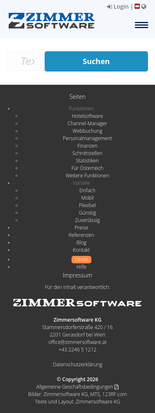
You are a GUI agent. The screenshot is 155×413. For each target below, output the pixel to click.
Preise (81, 227)
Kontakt (81, 249)
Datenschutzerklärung (77, 364)
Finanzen (87, 145)
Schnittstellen (87, 153)
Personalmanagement (87, 138)
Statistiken (87, 160)
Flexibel (87, 205)
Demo (81, 259)
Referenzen (81, 235)
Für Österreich (88, 168)
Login (118, 6)
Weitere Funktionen (88, 175)
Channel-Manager (87, 123)
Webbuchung (88, 130)
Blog (81, 242)
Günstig (87, 212)
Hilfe (81, 266)
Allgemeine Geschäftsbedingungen (77, 386)
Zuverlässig (87, 220)
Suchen (96, 61)
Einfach (87, 190)
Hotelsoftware (87, 115)
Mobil (87, 197)
